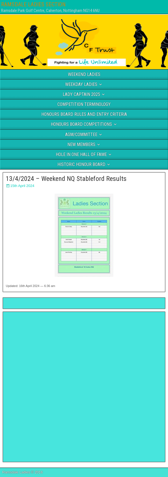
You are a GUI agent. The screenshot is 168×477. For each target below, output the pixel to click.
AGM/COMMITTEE (81, 134)
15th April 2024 (22, 186)
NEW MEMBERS (81, 144)
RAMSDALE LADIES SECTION (33, 4)
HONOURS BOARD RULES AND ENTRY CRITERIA (84, 114)
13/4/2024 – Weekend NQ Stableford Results (66, 179)
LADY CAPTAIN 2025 (81, 94)
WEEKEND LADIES (84, 74)
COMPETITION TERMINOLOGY (84, 104)
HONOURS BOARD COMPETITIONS (81, 124)
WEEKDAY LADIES (81, 84)
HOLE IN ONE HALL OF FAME (81, 154)
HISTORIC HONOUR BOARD (81, 164)
